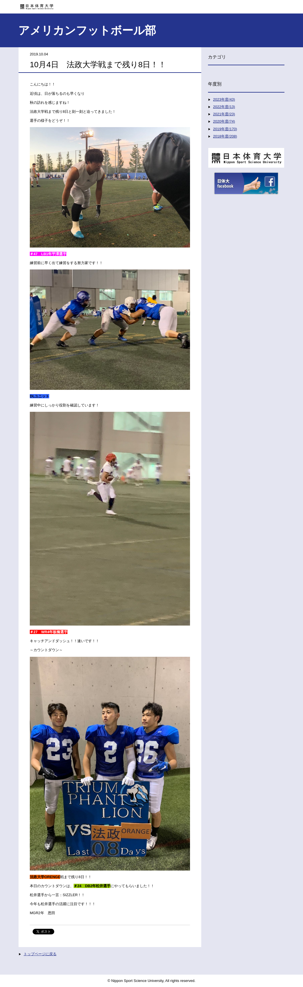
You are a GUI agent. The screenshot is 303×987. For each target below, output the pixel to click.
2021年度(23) (224, 114)
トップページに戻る (40, 954)
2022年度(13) (224, 107)
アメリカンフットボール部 (87, 30)
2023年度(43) (224, 99)
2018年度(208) (225, 136)
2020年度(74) (224, 121)
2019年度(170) (225, 129)
